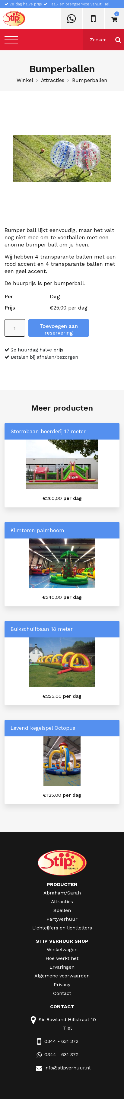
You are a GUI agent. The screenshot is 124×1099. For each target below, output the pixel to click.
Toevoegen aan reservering (59, 329)
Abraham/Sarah (62, 893)
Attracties (52, 80)
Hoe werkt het (62, 958)
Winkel (25, 80)
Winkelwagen (62, 949)
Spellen (62, 910)
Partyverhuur (62, 919)
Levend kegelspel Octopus (43, 728)
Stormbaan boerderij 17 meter (48, 431)
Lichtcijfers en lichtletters (62, 928)
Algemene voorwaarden (62, 976)
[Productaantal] (15, 328)
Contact (62, 993)
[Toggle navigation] (11, 39)
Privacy (62, 984)
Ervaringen (62, 967)
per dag (62, 498)
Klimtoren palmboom (37, 530)
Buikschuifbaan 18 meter (42, 629)
